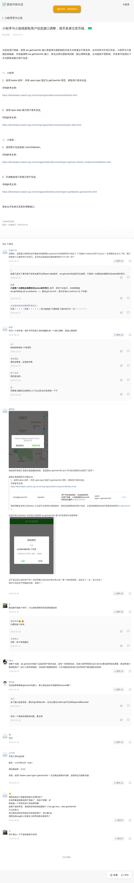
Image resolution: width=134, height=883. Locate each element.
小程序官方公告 (14, 18)
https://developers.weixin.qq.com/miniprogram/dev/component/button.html (39, 95)
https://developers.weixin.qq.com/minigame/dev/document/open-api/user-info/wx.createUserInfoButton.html (56, 162)
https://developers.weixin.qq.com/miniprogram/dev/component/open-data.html (41, 125)
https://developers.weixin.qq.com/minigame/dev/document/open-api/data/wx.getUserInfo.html (49, 192)
